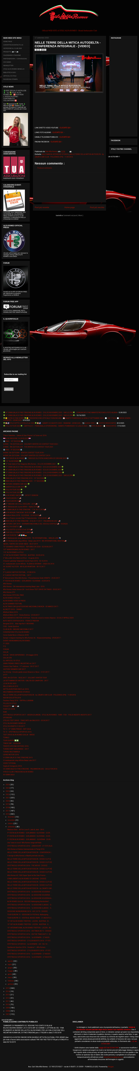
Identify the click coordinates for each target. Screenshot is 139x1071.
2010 (8, 1004)
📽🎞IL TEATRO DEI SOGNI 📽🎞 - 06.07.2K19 (20, 544)
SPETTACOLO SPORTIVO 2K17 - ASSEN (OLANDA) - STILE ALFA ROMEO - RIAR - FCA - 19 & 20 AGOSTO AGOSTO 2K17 (47, 715)
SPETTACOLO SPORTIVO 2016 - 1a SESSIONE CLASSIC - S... (29, 908)
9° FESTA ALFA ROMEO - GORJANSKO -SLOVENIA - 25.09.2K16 (26, 581)
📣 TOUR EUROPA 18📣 (12, 501)
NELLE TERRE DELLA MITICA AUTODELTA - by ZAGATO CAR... (30, 888)
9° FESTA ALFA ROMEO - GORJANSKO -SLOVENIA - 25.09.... (29, 833)
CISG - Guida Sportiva (11, 626)
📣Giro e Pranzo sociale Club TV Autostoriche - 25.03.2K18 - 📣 (26, 518)
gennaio (11, 984)
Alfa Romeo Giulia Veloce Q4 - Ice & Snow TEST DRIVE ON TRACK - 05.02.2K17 (32, 589)
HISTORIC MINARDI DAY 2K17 (14, 669)
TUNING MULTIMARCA (11, 752)
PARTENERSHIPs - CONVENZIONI (15, 59)
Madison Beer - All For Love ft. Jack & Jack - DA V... (26, 830)
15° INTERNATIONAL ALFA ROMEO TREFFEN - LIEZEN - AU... (29, 928)
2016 (8, 814)
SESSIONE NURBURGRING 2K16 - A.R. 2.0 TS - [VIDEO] (27, 911)
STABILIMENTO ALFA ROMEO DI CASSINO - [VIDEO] (26, 879)
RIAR (5, 712)
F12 (4, 646)
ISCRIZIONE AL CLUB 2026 (12, 48)
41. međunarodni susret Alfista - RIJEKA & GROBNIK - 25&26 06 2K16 (28, 564)
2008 (8, 1011)
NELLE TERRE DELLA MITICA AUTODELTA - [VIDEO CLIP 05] (29, 862)
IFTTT (5, 675)
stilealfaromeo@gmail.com (113, 1057)
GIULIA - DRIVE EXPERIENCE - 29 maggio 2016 (20, 655)
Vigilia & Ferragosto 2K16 (12, 766)
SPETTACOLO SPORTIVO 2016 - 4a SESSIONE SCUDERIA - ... (29, 895)
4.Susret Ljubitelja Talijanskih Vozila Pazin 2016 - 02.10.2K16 (25, 561)
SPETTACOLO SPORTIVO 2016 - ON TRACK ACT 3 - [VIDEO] (29, 931)
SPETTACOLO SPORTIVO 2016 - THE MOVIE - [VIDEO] (27, 866)
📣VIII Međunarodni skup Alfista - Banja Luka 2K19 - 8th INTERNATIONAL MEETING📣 (35, 541)
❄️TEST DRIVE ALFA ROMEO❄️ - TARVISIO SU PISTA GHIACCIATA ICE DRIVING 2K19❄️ (36, 458)
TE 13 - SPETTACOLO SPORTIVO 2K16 (17, 732)
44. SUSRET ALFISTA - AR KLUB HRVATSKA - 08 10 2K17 (24, 567)
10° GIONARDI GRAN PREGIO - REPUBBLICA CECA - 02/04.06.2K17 (28, 547)
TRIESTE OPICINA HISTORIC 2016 (16, 746)
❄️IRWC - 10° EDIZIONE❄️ (13, 441)
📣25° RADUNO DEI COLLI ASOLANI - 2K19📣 (20, 504)
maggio (11, 971)
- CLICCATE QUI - (57, 132)
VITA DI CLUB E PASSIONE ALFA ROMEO (18, 772)
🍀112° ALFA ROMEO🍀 (12, 461)
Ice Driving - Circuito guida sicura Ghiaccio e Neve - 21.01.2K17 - (26, 672)
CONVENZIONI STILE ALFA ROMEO (16, 632)
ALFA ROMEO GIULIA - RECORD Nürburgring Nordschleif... (28, 901)
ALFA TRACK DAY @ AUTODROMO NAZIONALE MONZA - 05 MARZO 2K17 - (31, 607)
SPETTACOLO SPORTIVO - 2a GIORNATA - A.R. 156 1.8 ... (28, 944)
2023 (8, 791)
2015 (8, 988)
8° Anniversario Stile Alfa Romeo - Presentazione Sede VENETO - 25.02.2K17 (31, 578)
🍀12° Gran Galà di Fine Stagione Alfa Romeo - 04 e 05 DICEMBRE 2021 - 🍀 (31, 464)
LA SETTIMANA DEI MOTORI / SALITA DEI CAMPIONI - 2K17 (25, 681)
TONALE (6, 738)
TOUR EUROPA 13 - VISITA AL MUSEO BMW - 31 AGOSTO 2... (29, 918)
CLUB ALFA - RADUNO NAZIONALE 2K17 (18, 629)
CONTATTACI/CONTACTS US (13, 45)
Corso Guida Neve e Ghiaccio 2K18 (16, 635)
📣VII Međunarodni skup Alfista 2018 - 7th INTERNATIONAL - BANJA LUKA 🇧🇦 (32, 538)
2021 (8, 798)
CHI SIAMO (7, 62)
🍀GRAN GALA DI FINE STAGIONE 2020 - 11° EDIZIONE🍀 (24, 481)
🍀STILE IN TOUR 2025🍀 (13, 492)
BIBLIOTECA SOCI (9, 72)
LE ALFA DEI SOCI (10, 683)
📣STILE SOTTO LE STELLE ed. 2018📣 (18, 530)
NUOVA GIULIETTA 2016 (12, 698)
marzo (10, 977)
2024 (8, 788)
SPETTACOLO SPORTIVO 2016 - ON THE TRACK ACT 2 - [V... (29, 934)
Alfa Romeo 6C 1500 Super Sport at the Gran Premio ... (27, 875)
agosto (10, 961)
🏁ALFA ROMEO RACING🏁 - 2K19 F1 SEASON (20, 495)
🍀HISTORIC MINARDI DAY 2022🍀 (16, 484)
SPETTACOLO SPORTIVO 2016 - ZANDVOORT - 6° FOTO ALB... (30, 846)
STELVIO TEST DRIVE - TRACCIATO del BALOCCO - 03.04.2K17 (26, 720)
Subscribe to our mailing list (15, 374)
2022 (8, 794)
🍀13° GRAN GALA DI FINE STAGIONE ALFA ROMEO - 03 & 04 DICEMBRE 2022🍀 (33, 467)
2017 (8, 811)
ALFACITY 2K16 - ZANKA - (13, 609)
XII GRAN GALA (8, 775)
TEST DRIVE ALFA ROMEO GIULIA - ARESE (19, 735)
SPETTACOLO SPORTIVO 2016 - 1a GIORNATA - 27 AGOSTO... (29, 957)
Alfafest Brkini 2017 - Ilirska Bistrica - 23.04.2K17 (21, 615)
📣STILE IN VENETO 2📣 (12, 527)
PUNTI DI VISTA (9, 709)
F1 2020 (6, 644)
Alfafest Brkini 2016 (10, 612)
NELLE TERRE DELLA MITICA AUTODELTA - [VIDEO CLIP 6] (29, 859)
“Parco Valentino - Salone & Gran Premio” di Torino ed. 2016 (25, 435)
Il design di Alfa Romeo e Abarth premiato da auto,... (26, 856)
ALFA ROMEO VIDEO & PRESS (14, 601)
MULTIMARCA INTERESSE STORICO (55, 154)
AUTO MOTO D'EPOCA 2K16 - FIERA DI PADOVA (21, 621)
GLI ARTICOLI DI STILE (11, 661)
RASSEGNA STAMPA (10, 79)
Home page (69, 207)
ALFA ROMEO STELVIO (11, 598)
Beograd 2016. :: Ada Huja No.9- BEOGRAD (18, 624)
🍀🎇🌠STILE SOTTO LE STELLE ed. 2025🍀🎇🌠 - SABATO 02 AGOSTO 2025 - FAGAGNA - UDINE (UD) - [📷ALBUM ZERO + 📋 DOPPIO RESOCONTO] (59, 423)
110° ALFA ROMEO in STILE (13, 552)
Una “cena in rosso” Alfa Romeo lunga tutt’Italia (24, 843)
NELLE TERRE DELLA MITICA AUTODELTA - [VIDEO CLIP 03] (29, 872)
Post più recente (42, 207)
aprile (10, 974)
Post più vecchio (97, 207)
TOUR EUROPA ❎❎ (11, 740)
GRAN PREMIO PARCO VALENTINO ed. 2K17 (19, 663)
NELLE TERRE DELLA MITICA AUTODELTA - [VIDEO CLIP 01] (29, 885)
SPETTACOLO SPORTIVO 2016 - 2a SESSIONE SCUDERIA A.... (29, 898)
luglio (10, 964)
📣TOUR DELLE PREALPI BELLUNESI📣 (18, 532)
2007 (8, 1014)
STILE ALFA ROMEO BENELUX (13, 69)
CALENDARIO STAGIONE (12, 55)
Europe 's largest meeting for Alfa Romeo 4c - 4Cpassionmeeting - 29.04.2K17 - (32, 638)
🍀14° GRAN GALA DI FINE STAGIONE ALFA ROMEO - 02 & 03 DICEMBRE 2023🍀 (33, 470)
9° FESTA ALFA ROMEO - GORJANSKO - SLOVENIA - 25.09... (29, 839)
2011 (8, 1001)
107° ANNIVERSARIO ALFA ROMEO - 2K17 (18, 549)
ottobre (10, 823)
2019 (8, 804)
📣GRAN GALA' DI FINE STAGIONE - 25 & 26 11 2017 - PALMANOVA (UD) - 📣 (32, 521)
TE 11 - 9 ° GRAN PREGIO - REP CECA (17, 729)
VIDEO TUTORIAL (9, 763)
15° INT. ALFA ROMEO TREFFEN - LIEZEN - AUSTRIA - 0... (28, 924)
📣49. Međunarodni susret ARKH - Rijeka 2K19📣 (21, 507)
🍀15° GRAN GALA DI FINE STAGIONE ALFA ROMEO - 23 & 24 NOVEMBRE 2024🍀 (33, 473)
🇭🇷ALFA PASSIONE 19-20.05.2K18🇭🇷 (17, 438)
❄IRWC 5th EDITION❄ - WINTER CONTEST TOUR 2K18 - (24, 453)
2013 (8, 995)
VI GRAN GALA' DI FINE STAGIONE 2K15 (18, 758)
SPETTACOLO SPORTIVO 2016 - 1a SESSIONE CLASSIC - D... (29, 905)
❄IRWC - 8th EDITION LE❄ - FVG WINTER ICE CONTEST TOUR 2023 (28, 447)
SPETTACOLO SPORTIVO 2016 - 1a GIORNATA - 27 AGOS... (28, 937)
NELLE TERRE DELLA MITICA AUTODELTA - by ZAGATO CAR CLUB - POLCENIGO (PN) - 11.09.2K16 (39, 695)
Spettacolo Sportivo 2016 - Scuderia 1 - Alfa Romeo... (26, 947)
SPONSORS (7, 718)
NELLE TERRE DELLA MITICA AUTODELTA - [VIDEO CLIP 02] (29, 882)
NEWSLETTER (8, 65)
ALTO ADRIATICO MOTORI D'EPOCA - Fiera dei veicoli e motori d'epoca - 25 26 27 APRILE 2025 (38, 618)
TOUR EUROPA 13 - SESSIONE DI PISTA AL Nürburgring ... (28, 915)
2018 (8, 808)
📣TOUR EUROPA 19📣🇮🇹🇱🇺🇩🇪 (15, 535)
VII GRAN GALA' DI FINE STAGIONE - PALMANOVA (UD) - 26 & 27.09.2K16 (30, 769)
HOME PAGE (7, 41)
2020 (8, 801)
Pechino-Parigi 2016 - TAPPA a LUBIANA (18, 701)
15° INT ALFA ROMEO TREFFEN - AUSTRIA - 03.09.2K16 (23, 555)
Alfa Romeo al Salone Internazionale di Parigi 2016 (25, 849)
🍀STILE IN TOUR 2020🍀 (13, 490)
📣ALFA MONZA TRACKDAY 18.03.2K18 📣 (19, 512)
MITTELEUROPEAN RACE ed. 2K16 (16, 689)
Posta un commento (44, 168)
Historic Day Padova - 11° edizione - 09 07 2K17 (21, 666)
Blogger (111, 1067)
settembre (12, 827)
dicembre (11, 817)
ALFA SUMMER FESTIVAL (12, 604)
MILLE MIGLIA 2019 (10, 686)
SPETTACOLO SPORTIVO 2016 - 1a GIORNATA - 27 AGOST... (29, 954)
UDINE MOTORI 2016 (11, 755)
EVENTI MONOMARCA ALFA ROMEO (16, 641)
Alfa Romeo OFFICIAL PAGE (13, 595)
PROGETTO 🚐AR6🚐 (10, 52)
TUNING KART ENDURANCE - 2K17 (16, 749)
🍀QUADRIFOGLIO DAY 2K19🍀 (15, 487)
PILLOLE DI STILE (10, 703)
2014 (8, 991)
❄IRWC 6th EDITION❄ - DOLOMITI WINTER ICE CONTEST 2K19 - (27, 455)
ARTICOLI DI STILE (9, 76)
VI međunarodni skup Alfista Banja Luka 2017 (19, 760)
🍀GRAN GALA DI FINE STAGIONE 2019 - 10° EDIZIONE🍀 (24, 478)
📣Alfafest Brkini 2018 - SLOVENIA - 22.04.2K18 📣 (22, 515)
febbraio (11, 981)
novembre (11, 820)
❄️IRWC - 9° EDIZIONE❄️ (12, 450)
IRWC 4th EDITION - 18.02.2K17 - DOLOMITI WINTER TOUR (25, 678)
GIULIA (5, 652)
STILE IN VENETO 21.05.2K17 (14, 726)
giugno (10, 968)
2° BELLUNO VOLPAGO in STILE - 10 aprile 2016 (21, 558)
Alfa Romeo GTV (9, 592)
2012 (8, 998)
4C (4, 569)
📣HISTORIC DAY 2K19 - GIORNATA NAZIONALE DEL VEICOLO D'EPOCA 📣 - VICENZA (35, 524)
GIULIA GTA (7, 658)
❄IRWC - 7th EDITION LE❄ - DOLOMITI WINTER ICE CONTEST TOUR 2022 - (31, 444)
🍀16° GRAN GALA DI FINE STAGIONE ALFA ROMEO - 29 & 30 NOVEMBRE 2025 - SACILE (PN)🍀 (39, 415)
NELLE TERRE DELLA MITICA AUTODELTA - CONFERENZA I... (29, 852)
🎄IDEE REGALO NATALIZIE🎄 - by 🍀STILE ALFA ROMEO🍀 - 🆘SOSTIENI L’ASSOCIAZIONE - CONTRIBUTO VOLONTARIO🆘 (14, 95)
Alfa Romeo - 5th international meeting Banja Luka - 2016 (24, 586)
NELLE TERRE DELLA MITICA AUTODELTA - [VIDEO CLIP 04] (29, 869)
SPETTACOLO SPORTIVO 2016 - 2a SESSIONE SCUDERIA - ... (29, 892)
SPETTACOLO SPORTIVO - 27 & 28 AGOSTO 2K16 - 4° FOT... (29, 951)
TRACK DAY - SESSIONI (12, 743)
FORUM (6, 649)
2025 (8, 785)
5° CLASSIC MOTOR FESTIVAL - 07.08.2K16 (19, 572)
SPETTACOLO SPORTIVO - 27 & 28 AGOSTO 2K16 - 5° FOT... (29, 941)
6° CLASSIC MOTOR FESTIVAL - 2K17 (17, 575)
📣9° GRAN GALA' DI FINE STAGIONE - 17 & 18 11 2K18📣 (24, 510)
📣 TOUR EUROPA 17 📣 (12, 498)
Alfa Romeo (7, 584)
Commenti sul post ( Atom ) (73, 215)
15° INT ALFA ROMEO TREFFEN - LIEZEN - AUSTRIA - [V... (28, 921)
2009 (8, 1008)
